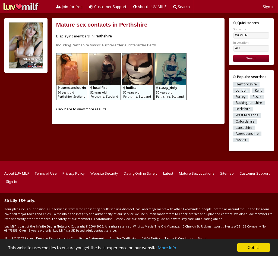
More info (167, 248)
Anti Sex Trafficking (123, 238)
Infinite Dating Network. (53, 226)
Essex (257, 97)
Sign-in (268, 6)
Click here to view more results (81, 109)
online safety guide (151, 219)
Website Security (104, 173)
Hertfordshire (246, 84)
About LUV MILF (149, 6)
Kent (258, 90)
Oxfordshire (245, 121)
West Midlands (247, 115)
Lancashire (244, 128)
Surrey (240, 97)
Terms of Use (46, 173)
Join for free (69, 6)
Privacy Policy (73, 173)
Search (181, 6)
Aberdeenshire (247, 134)
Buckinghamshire (249, 103)
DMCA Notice (150, 238)
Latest (168, 173)
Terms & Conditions (179, 238)
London (242, 90)
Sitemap (227, 173)
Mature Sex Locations (196, 173)
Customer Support (108, 6)
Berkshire (243, 109)
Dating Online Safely (140, 173)
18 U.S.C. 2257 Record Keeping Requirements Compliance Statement (54, 238)
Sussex (241, 140)
